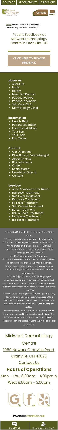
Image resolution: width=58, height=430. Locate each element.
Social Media (20, 169)
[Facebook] (29, 396)
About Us (18, 84)
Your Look (18, 135)
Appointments (21, 159)
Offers (16, 165)
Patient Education (23, 125)
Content (17, 176)
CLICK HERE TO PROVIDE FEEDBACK (29, 60)
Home (8, 24)
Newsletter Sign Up (24, 172)
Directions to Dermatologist (30, 155)
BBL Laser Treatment (25, 220)
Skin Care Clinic (22, 104)
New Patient (20, 121)
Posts (15, 87)
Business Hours (22, 162)
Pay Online (19, 138)
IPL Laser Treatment (25, 203)
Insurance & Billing (24, 128)
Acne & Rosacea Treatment (30, 189)
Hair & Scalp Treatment (27, 213)
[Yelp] (43, 396)
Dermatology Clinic (24, 108)
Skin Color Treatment (26, 196)
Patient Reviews (22, 98)
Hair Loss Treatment (25, 193)
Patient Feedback (23, 101)
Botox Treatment (23, 210)
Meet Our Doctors (23, 94)
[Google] (14, 396)
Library (16, 91)
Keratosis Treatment (25, 199)
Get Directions (21, 152)
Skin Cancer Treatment (27, 206)
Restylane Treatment (25, 216)
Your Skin (18, 131)
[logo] (10, 9)
